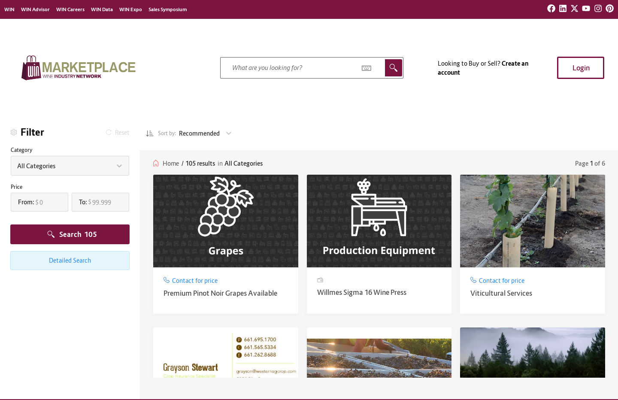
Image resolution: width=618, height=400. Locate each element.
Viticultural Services (501, 293)
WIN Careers (70, 9)
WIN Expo (130, 9)
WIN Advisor (35, 9)
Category (22, 150)
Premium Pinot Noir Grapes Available (220, 293)
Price (16, 187)
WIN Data (102, 9)
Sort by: (163, 133)
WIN (9, 9)
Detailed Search (70, 260)
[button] (580, 68)
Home (171, 163)
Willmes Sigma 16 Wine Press (361, 292)
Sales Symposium (167, 9)
